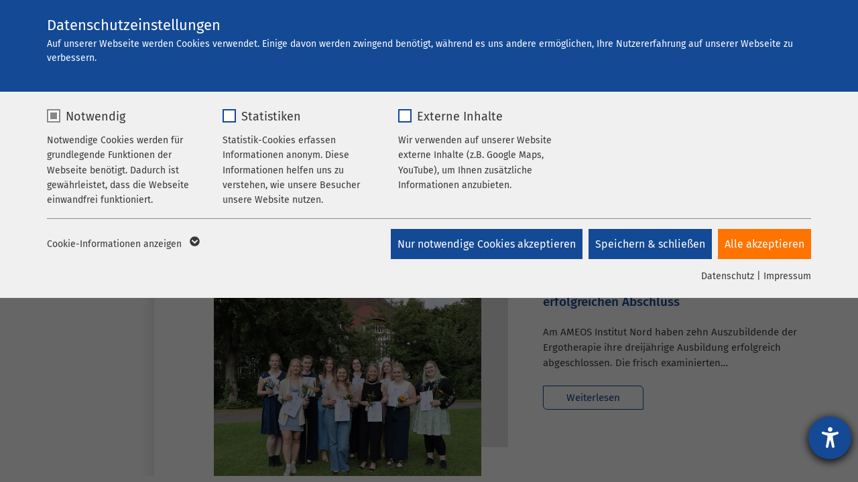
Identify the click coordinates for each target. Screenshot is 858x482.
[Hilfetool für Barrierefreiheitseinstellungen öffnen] (829, 437)
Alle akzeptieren (764, 244)
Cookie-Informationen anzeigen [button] (122, 244)
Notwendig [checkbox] (95, 116)
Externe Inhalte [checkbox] (460, 116)
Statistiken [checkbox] (271, 116)
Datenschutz (727, 276)
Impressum (787, 276)
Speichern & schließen (649, 244)
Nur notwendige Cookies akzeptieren (485, 244)
